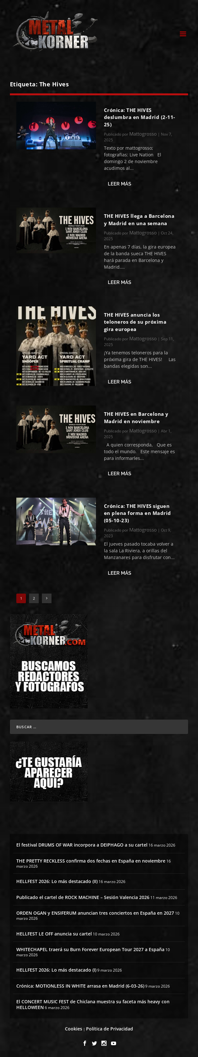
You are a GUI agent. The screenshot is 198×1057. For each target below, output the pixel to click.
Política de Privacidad (109, 1029)
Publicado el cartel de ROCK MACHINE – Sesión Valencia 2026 (82, 897)
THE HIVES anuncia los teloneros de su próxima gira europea (135, 322)
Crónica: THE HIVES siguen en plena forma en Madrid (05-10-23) (137, 513)
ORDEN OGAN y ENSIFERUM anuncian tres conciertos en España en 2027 (95, 913)
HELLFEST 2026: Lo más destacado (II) (57, 881)
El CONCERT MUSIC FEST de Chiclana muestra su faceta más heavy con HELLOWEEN (93, 1004)
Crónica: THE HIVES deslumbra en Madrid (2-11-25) (139, 117)
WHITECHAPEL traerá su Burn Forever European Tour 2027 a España (90, 949)
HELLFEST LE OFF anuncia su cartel (54, 934)
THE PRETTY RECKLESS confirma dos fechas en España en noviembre (90, 861)
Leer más (119, 184)
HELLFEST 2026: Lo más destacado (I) (56, 970)
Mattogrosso (143, 133)
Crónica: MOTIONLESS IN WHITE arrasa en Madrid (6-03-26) (80, 986)
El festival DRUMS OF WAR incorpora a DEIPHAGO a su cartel (81, 845)
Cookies (73, 1029)
